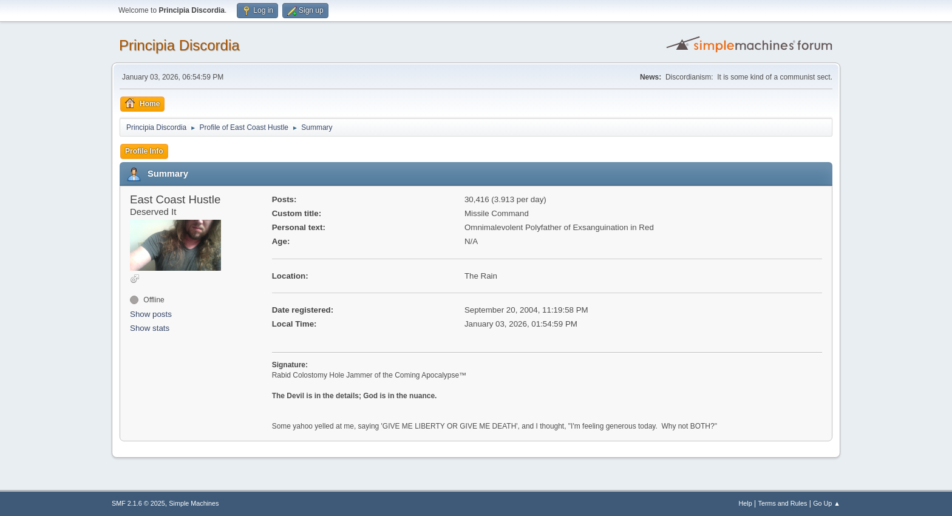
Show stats (149, 328)
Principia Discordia (179, 45)
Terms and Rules (782, 503)
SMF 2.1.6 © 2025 (138, 503)
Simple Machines (194, 503)
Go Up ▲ (826, 503)
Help (745, 503)
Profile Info (144, 151)
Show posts (151, 314)
